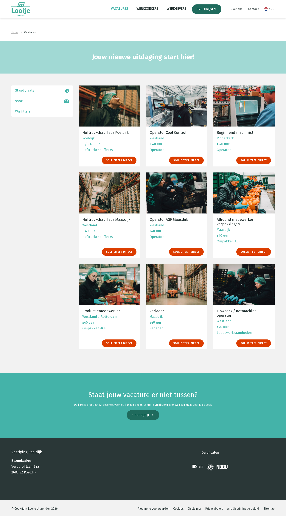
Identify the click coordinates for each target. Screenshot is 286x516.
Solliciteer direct (119, 230)
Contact (253, 12)
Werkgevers (176, 12)
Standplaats (42, 161)
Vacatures (119, 12)
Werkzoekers (147, 12)
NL (269, 12)
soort (42, 171)
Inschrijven (207, 12)
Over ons (237, 12)
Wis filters (22, 182)
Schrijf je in (144, 486)
